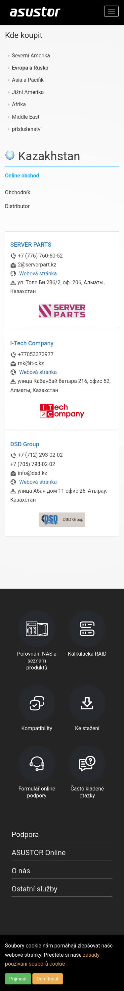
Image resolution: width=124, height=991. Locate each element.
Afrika (19, 104)
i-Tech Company (32, 343)
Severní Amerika (31, 55)
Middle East (26, 117)
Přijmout (18, 978)
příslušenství (27, 129)
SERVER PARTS (30, 244)
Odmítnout (48, 978)
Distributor (17, 206)
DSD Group (24, 444)
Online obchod (22, 175)
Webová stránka (33, 273)
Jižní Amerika (28, 92)
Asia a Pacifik (28, 80)
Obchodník (17, 192)
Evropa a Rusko (30, 68)
